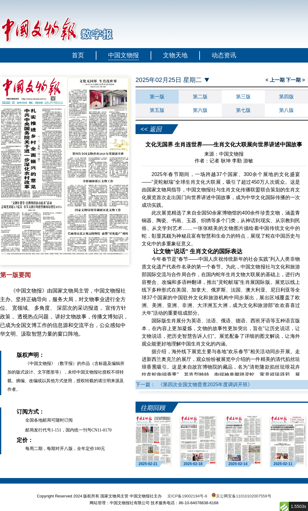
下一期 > (295, 80)
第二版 (200, 96)
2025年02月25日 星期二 (169, 80)
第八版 (286, 110)
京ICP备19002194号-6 (187, 496)
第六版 (200, 110)
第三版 (243, 96)
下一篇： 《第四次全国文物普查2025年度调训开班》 (194, 384)
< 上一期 (275, 80)
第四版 (286, 96)
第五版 (157, 110)
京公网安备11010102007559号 (243, 496)
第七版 (243, 110)
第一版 (157, 96)
